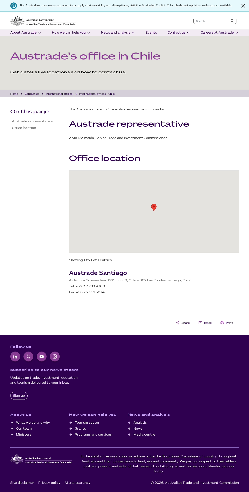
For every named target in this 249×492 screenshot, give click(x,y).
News (137, 428)
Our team (24, 428)
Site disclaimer (22, 483)
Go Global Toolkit (153, 5)
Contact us (178, 32)
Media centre (144, 434)
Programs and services (93, 434)
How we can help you (71, 32)
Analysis (140, 422)
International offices (59, 93)
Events (151, 32)
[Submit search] (232, 21)
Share (183, 322)
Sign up (19, 395)
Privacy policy (49, 483)
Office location (24, 128)
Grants (80, 428)
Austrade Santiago (98, 273)
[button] (154, 208)
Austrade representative (32, 121)
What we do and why (33, 422)
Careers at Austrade (220, 32)
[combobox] (211, 21)
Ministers (23, 434)
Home (14, 93)
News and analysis (118, 32)
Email (205, 322)
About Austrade (26, 32)
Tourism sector (87, 422)
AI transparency (77, 483)
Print (226, 322)
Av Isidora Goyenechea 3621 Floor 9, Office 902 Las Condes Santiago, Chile (130, 280)
